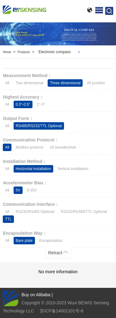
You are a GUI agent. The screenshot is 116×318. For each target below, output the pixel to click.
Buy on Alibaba (35, 294)
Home (7, 52)
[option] (58, 33)
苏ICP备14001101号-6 (61, 310)
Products (24, 52)
